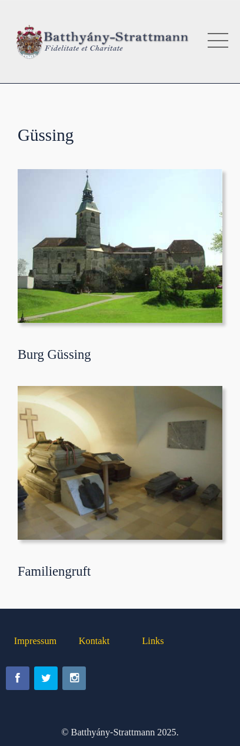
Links (153, 640)
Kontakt (94, 640)
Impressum (35, 640)
